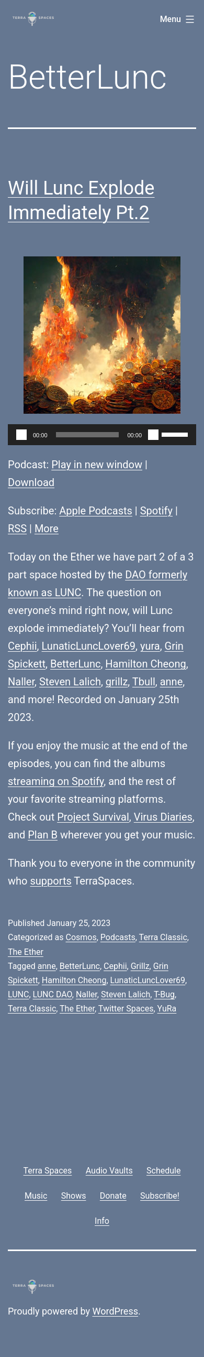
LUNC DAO (52, 994)
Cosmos (80, 937)
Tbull (143, 681)
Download (31, 482)
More (47, 528)
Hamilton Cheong (145, 664)
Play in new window (96, 464)
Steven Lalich (70, 681)
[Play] (21, 434)
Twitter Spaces (126, 1009)
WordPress (115, 1311)
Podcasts (117, 937)
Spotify (156, 510)
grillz (117, 681)
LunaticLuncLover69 (89, 646)
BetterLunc (75, 664)
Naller (21, 681)
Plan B (43, 834)
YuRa (167, 1009)
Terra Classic (163, 937)
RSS (17, 528)
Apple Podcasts (95, 510)
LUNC (18, 994)
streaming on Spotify (56, 781)
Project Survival (93, 817)
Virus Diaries (163, 817)
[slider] (87, 434)
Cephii (22, 646)
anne (171, 681)
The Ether (25, 952)
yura (150, 646)
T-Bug (164, 994)
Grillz (140, 966)
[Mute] (153, 434)
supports (50, 881)
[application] (102, 434)
